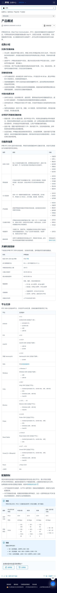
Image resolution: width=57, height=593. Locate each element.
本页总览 (5, 16)
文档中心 (13, 2)
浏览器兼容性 (25, 364)
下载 (27, 258)
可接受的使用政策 (25, 584)
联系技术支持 (33, 484)
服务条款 (16, 584)
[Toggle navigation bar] (2, 2)
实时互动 (10, 12)
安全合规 (34, 584)
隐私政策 (9, 584)
